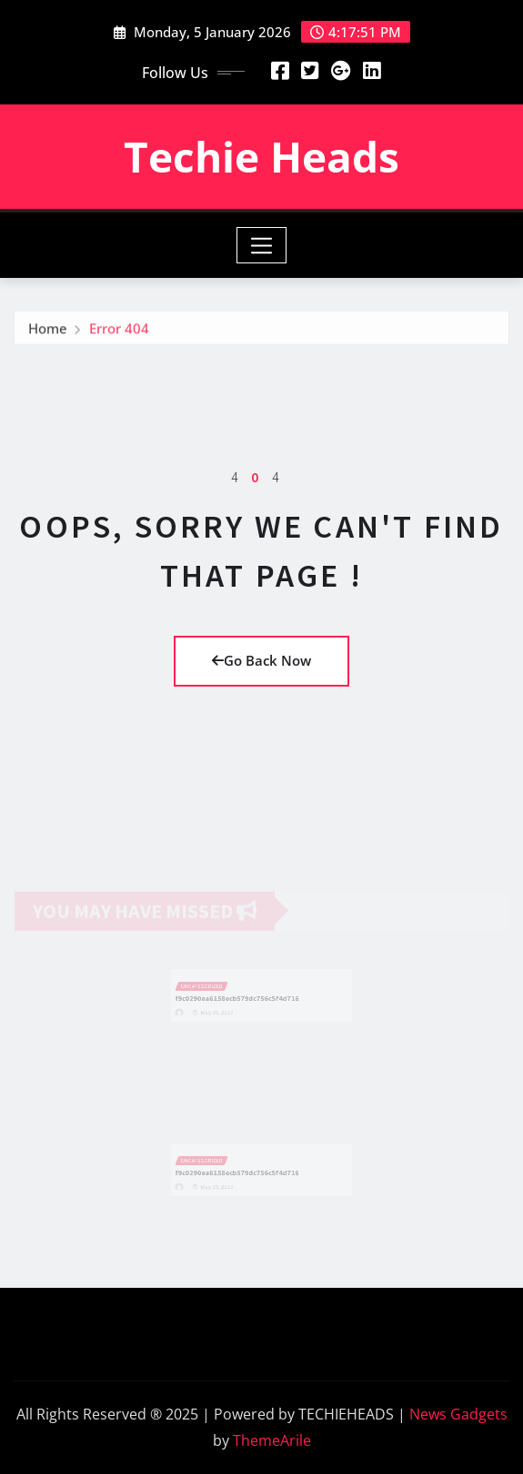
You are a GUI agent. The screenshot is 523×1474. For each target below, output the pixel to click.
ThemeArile (272, 1440)
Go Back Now (261, 660)
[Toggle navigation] (261, 245)
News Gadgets (458, 1414)
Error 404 (119, 331)
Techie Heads (261, 156)
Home (47, 331)
